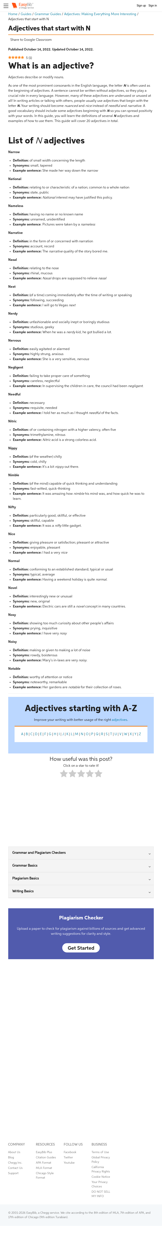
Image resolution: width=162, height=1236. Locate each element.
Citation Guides (46, 1157)
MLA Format (44, 1168)
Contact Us (15, 1168)
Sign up (141, 5)
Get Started (81, 948)
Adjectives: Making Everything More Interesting (100, 14)
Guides (26, 14)
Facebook (70, 1152)
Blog (11, 1157)
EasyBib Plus (44, 1152)
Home (13, 14)
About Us (14, 1152)
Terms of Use (100, 1152)
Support (13, 1173)
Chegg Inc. (15, 1162)
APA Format (43, 1162)
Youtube (69, 1162)
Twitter (68, 1157)
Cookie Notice (101, 1176)
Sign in (152, 5)
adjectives (119, 720)
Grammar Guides (48, 14)
